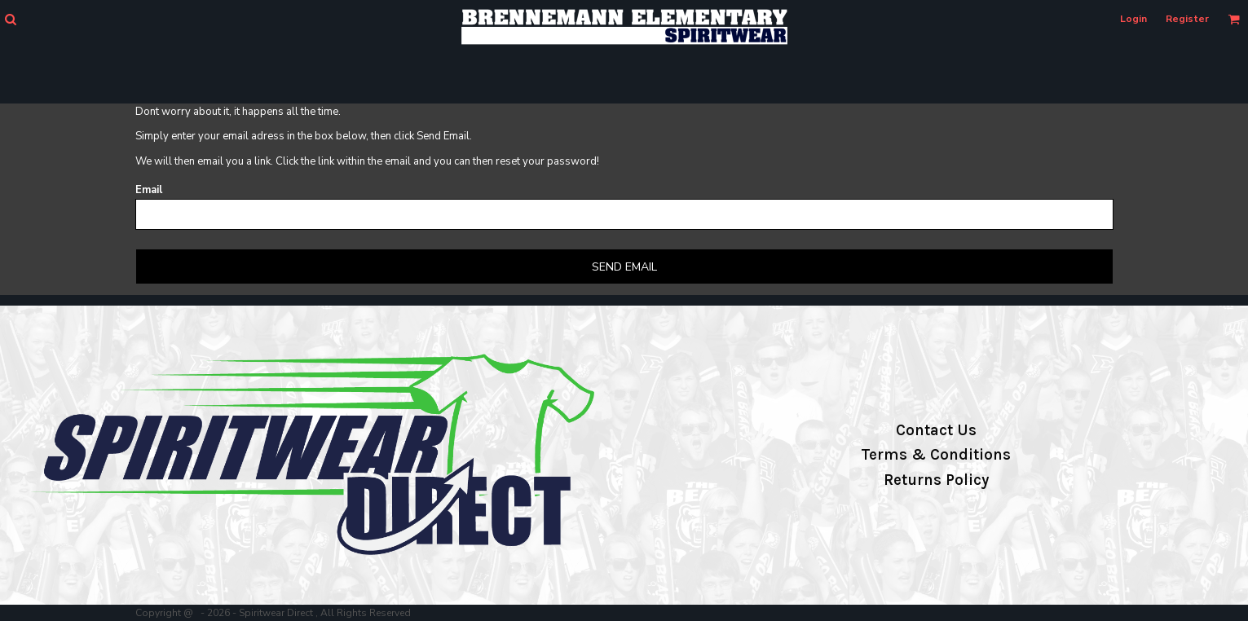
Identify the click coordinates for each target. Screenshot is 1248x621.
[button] (10, 19)
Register (1187, 18)
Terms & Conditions (936, 455)
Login (1133, 18)
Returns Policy (936, 480)
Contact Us (936, 430)
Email (148, 190)
